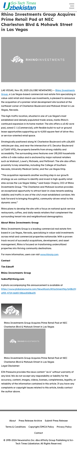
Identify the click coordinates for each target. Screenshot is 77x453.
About (12, 420)
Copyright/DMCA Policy (41, 426)
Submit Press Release (56, 420)
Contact (38, 433)
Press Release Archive (30, 420)
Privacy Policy (64, 426)
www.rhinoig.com (49, 254)
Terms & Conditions (15, 426)
